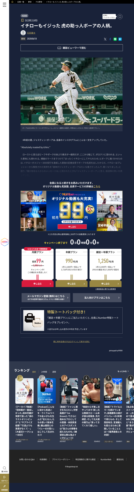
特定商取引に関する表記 (85, 459)
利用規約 (43, 459)
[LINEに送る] (115, 39)
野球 (29, 2)
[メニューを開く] (4, 4)
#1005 (24, 15)
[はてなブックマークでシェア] (120, 39)
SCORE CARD (31, 20)
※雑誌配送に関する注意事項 (105, 289)
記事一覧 (20, 2)
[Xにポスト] (105, 39)
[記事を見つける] (4, 469)
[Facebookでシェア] (110, 39)
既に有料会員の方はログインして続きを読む (71, 341)
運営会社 (120, 459)
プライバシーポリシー (61, 459)
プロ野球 (38, 2)
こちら (96, 186)
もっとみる (122, 371)
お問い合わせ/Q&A (27, 459)
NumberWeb (106, 459)
